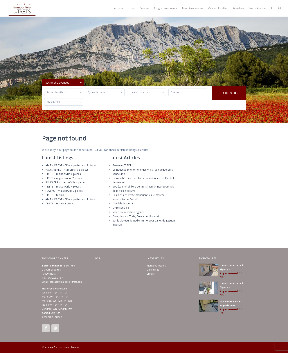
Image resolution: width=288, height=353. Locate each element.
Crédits (151, 273)
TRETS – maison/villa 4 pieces (63, 186)
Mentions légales (156, 265)
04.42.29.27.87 (55, 277)
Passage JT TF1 (122, 165)
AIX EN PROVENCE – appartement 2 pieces (70, 165)
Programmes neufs (165, 8)
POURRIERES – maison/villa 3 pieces (67, 169)
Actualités (238, 8)
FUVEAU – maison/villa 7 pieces (64, 190)
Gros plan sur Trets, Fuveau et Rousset (136, 216)
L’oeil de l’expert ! (123, 203)
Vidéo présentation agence (128, 212)
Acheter (118, 8)
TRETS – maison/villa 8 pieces (63, 174)
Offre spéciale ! (121, 207)
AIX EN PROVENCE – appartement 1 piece (70, 199)
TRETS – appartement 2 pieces (63, 178)
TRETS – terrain (54, 195)
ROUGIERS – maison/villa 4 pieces (65, 182)
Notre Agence (257, 8)
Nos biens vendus (192, 8)
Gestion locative (217, 8)
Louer (131, 8)
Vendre (145, 8)
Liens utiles (153, 269)
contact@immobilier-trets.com (66, 281)
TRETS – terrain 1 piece (59, 203)
